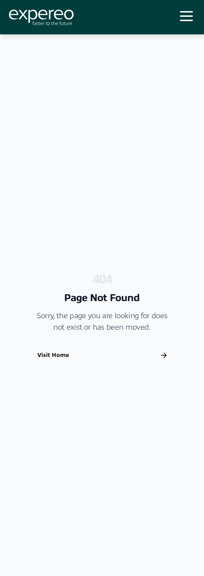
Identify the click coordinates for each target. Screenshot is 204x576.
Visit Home (102, 355)
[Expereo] (41, 17)
